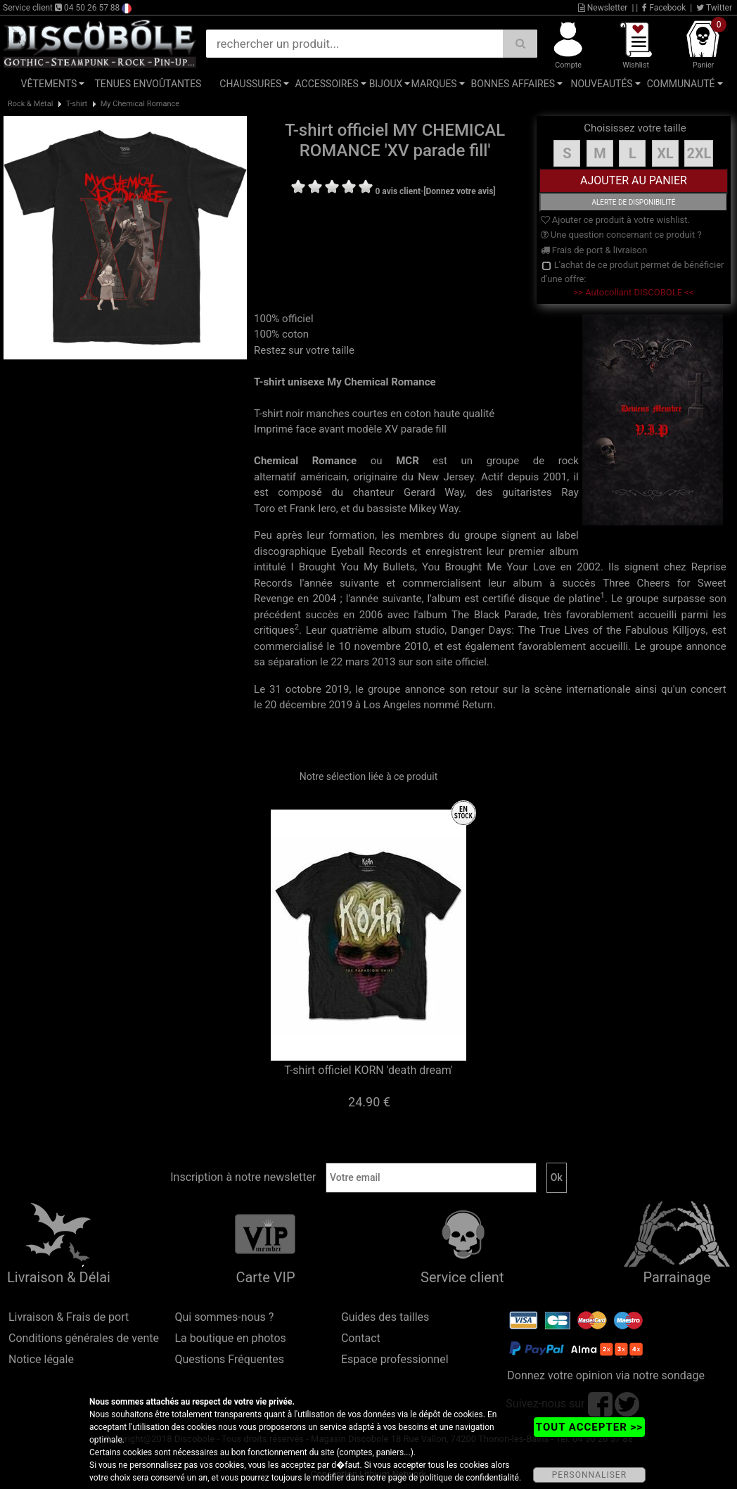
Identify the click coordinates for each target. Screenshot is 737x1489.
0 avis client (397, 191)
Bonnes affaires (513, 83)
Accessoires (327, 83)
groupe (503, 460)
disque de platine (559, 598)
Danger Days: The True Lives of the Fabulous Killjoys (578, 630)
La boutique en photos (230, 1338)
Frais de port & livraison (594, 250)
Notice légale (41, 1359)
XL (665, 153)
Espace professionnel (395, 1359)
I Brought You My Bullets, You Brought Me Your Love (422, 567)
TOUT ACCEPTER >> (589, 1427)
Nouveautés (601, 83)
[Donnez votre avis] (459, 191)
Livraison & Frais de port (68, 1317)
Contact (360, 1338)
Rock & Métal (30, 103)
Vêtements (49, 83)
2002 (589, 567)
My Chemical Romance (140, 103)
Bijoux (386, 83)
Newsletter (603, 8)
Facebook (664, 8)
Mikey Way (434, 508)
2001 (555, 477)
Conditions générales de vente (83, 1338)
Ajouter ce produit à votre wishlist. (615, 220)
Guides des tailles (385, 1317)
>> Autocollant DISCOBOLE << (633, 292)
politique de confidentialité (469, 1478)
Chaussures (250, 83)
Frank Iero (313, 508)
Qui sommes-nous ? (224, 1317)
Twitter (714, 8)
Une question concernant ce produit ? (621, 234)
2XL (698, 153)
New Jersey (445, 477)
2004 (325, 598)
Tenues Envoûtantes (147, 83)
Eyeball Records (369, 551)
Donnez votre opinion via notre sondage (606, 1375)
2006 (371, 614)
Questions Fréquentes (229, 1359)
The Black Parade (494, 614)
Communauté (681, 83)
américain (323, 477)
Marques (434, 83)
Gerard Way (434, 492)
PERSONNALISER (589, 1475)
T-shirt (76, 103)
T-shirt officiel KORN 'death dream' (368, 1070)
